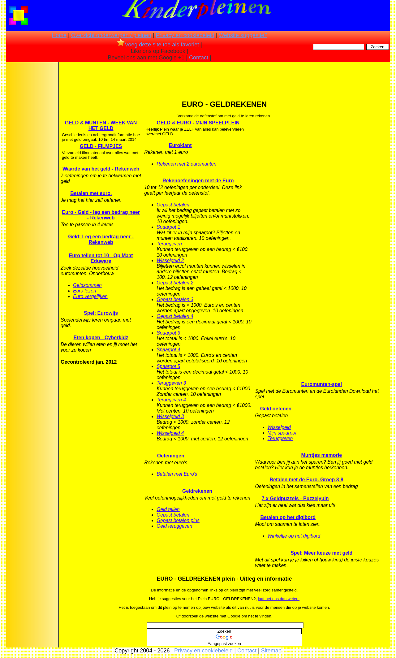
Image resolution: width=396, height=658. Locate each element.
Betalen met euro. (91, 193)
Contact (198, 57)
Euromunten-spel (321, 384)
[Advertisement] (32, 161)
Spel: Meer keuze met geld (321, 553)
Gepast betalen (173, 204)
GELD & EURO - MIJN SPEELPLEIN (198, 122)
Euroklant (180, 145)
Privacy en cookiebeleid (185, 35)
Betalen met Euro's (177, 474)
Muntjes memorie (321, 455)
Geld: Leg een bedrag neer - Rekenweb (101, 239)
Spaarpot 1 (168, 227)
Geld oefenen (275, 408)
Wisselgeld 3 (170, 416)
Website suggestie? (243, 35)
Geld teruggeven (174, 526)
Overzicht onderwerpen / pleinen (111, 35)
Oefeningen (170, 455)
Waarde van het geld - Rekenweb (100, 168)
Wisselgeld (279, 427)
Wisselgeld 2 (170, 260)
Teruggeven (169, 243)
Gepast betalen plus (178, 520)
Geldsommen (87, 285)
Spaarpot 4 (168, 349)
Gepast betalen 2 (175, 282)
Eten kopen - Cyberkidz (101, 337)
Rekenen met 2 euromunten (186, 164)
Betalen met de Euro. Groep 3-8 (306, 479)
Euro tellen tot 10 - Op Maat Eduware (101, 258)
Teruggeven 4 (171, 399)
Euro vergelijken (90, 296)
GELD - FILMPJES (101, 146)
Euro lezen (84, 290)
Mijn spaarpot (282, 432)
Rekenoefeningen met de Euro (198, 180)
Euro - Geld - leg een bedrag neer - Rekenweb (101, 215)
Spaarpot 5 (168, 366)
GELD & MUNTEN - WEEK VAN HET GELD (101, 125)
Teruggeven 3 (171, 383)
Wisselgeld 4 (170, 433)
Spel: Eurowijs (101, 313)
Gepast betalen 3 (175, 299)
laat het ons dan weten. (278, 598)
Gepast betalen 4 (175, 316)
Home (59, 35)
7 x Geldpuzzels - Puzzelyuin (295, 498)
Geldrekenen (197, 491)
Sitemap (271, 650)
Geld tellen (168, 509)
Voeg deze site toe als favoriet (158, 44)
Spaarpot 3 (168, 332)
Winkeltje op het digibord (294, 536)
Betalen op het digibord (288, 517)
